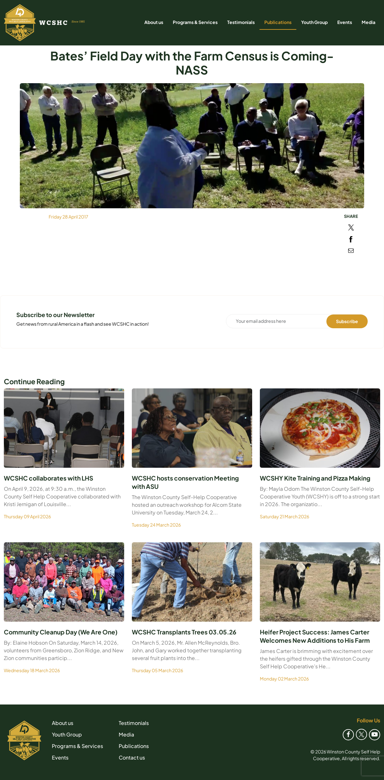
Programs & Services (195, 22)
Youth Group (314, 22)
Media (368, 22)
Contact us (132, 757)
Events (344, 22)
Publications (278, 22)
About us (153, 22)
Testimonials (241, 22)
